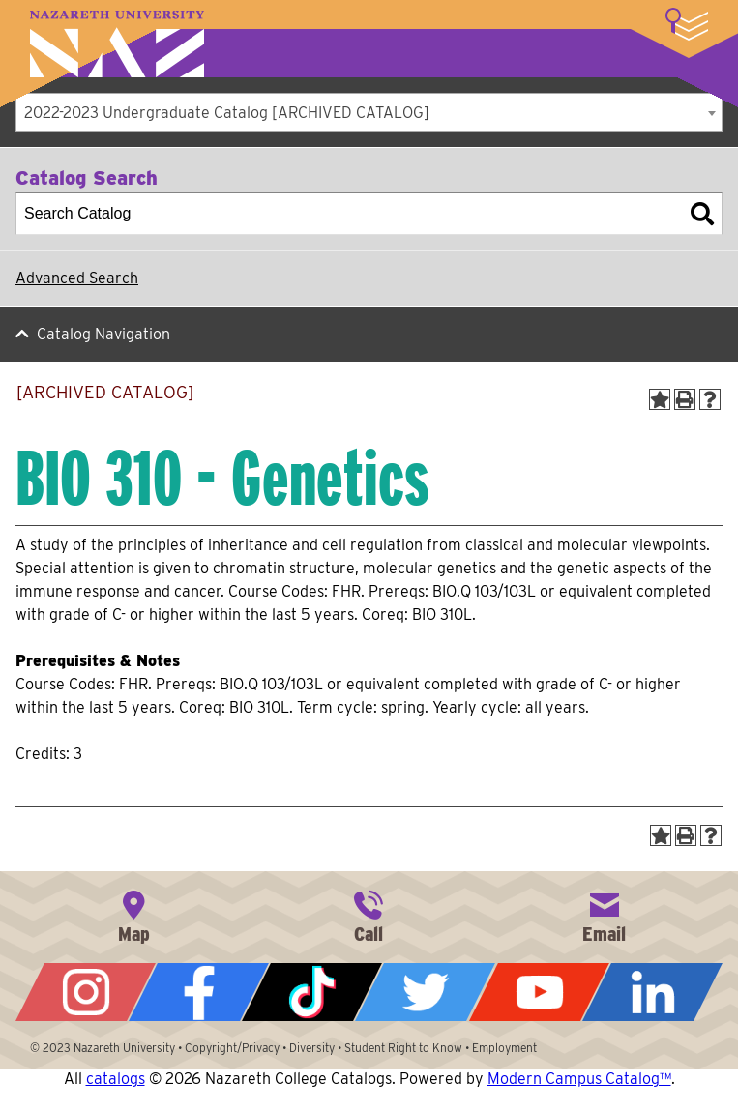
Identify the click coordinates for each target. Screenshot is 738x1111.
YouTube (539, 992)
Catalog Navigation (103, 334)
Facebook (199, 992)
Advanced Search (76, 278)
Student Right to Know (403, 1047)
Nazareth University (117, 44)
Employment (504, 1047)
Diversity (312, 1047)
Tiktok (312, 992)
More (686, 24)
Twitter (425, 992)
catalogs (115, 1078)
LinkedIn (652, 992)
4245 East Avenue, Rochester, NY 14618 (133, 915)
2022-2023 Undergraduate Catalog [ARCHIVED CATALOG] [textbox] (226, 112)
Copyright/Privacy (232, 1047)
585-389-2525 (368, 915)
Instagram (86, 992)
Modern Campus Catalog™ (579, 1078)
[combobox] (369, 112)
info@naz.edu (605, 915)
